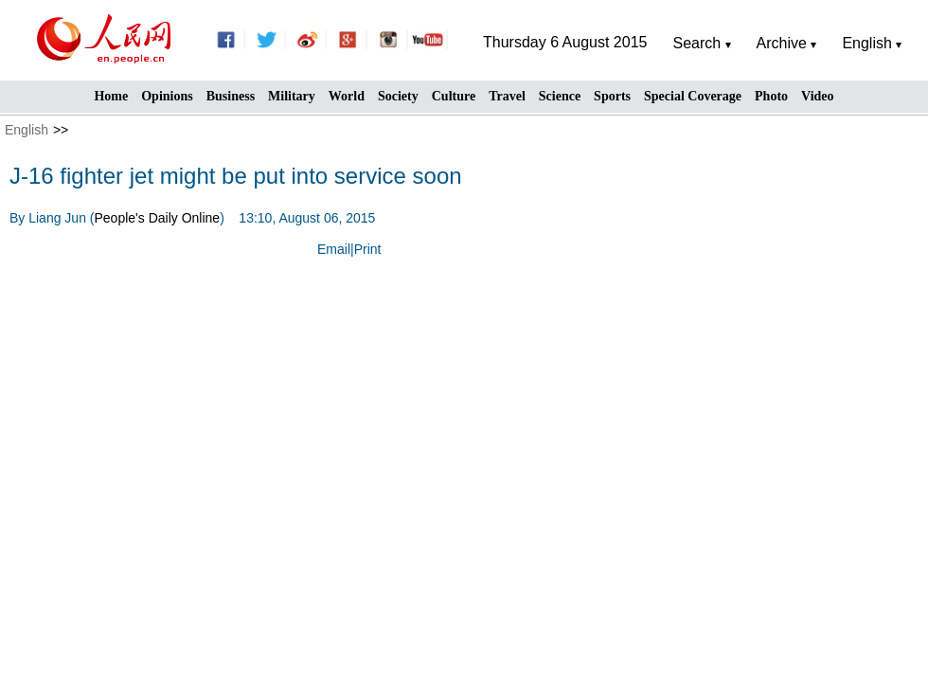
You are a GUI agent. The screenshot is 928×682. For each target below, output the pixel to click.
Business (230, 96)
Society (398, 96)
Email (333, 249)
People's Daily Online (158, 217)
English (26, 129)
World (347, 96)
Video (817, 96)
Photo (771, 96)
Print (368, 249)
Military (291, 96)
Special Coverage (692, 96)
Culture (453, 96)
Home (111, 96)
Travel (507, 96)
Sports (612, 96)
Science (559, 96)
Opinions (166, 96)
